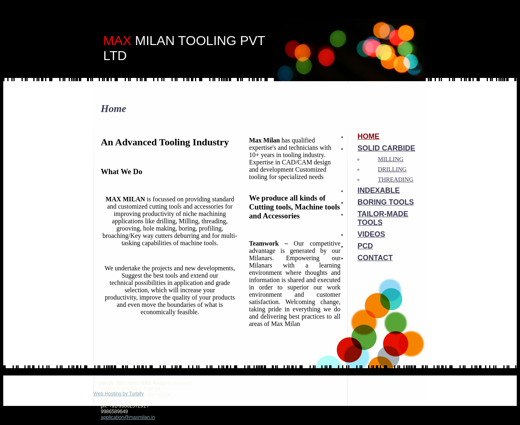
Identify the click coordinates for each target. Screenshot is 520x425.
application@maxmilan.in (128, 417)
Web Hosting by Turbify (118, 394)
